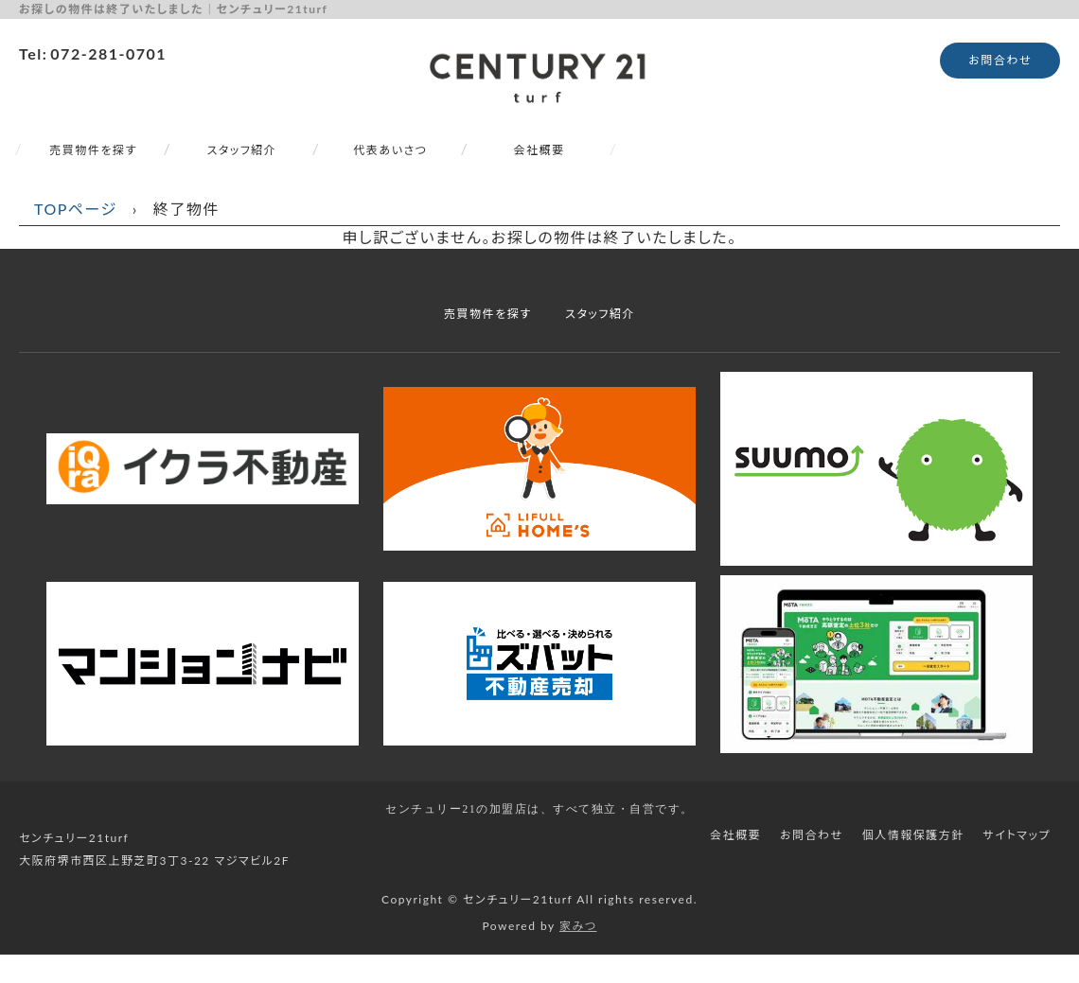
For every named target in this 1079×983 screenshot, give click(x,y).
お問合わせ (1000, 60)
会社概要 (538, 150)
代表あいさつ (391, 150)
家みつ (578, 926)
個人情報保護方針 (913, 835)
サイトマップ (1017, 835)
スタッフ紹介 (242, 150)
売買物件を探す (92, 150)
